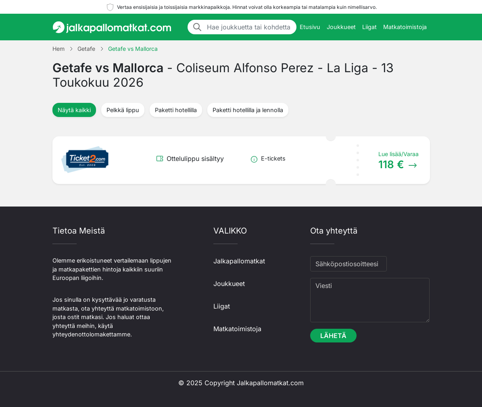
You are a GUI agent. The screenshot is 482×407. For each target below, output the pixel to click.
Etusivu (310, 26)
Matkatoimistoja (405, 26)
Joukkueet (341, 26)
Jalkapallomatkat (239, 261)
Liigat (369, 26)
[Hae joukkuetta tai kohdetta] (249, 27)
